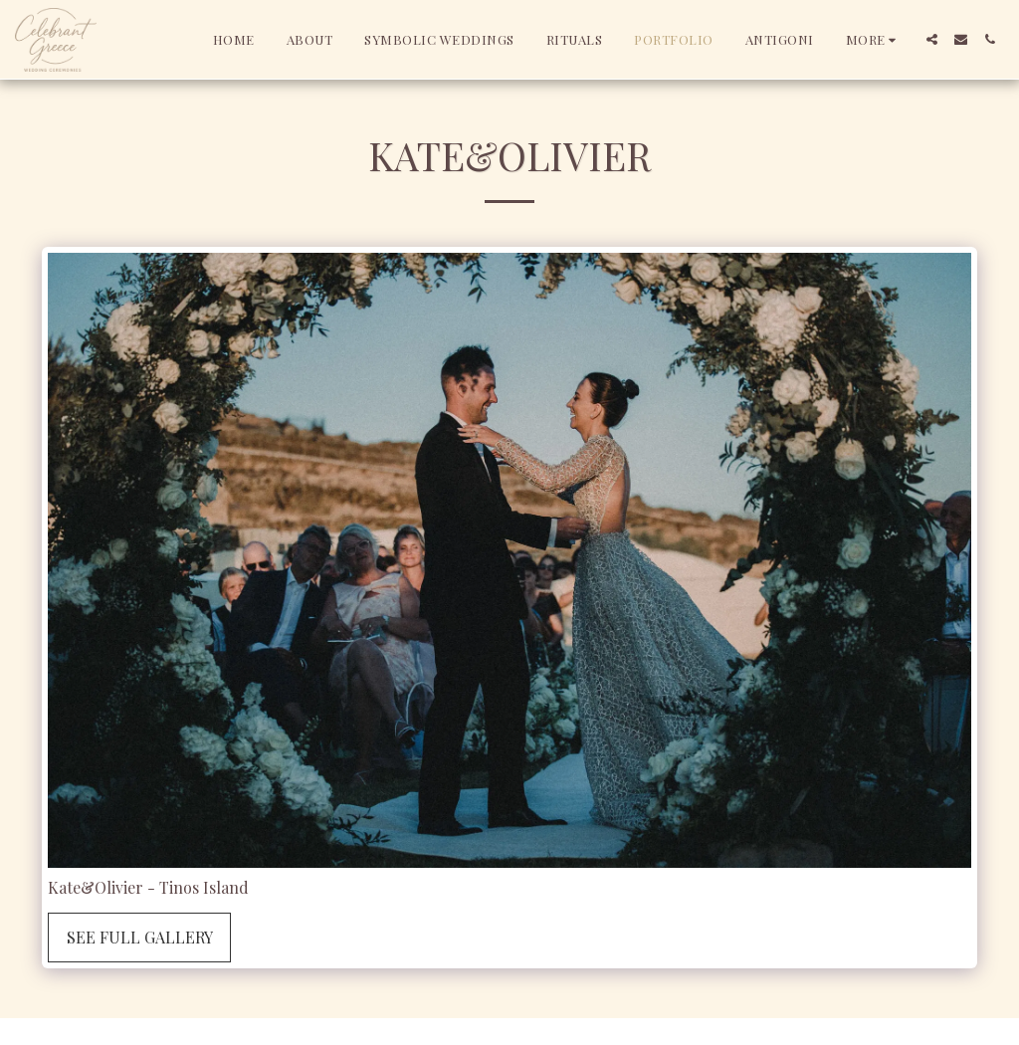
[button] (931, 39)
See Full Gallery (140, 937)
